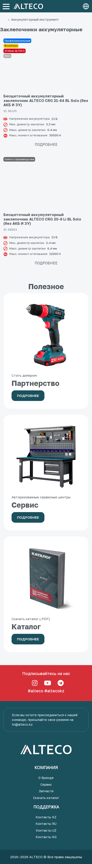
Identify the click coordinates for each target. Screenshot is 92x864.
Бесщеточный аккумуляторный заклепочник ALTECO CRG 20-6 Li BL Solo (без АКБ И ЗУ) (42, 218)
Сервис (46, 784)
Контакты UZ (46, 830)
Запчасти (46, 791)
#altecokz (54, 690)
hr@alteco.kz (22, 724)
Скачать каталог (46, 798)
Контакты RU (46, 824)
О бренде (46, 778)
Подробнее (46, 144)
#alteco (35, 690)
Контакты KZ (46, 817)
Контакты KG (46, 837)
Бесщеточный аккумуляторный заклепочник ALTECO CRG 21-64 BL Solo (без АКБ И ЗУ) (45, 100)
